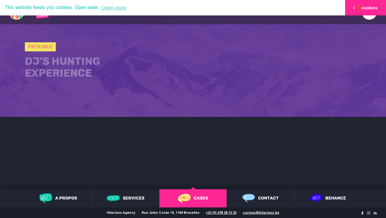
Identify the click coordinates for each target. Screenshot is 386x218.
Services (125, 198)
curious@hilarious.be (261, 212)
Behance (328, 198)
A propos (58, 198)
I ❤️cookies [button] (366, 7)
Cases (193, 198)
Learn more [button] (114, 7)
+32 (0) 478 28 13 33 (221, 212)
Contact (260, 198)
